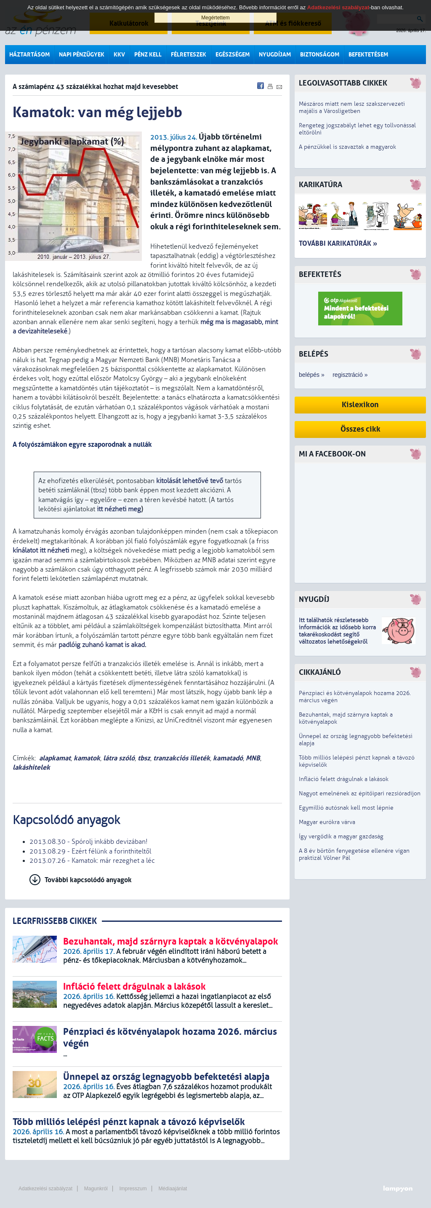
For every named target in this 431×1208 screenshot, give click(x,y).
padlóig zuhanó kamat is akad (102, 645)
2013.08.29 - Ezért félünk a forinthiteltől (90, 851)
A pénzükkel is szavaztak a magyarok (347, 146)
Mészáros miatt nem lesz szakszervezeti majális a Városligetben (352, 107)
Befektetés (320, 274)
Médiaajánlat (172, 1189)
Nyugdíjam (275, 54)
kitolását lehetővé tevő (188, 481)
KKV (119, 54)
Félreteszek (188, 54)
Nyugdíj (314, 599)
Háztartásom (29, 54)
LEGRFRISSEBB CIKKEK (55, 921)
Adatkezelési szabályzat (45, 1189)
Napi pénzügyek (81, 54)
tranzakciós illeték (181, 758)
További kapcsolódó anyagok (88, 880)
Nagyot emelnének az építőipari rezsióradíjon (359, 793)
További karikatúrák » (338, 243)
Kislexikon (360, 404)
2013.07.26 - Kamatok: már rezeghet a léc (92, 860)
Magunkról (96, 1189)
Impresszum (132, 1189)
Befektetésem (368, 54)
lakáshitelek (31, 767)
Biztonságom (319, 54)
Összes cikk (360, 429)
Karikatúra (320, 184)
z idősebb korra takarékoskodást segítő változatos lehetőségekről (337, 634)
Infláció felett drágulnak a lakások (343, 779)
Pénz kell (148, 54)
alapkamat (55, 758)
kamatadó (228, 758)
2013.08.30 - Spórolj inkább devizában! (88, 842)
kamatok (87, 758)
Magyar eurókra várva (327, 822)
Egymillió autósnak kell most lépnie (346, 807)
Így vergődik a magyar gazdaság (341, 836)
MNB (253, 758)
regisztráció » (350, 374)
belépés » (312, 374)
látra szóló (119, 758)
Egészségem (233, 54)
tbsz (144, 758)
